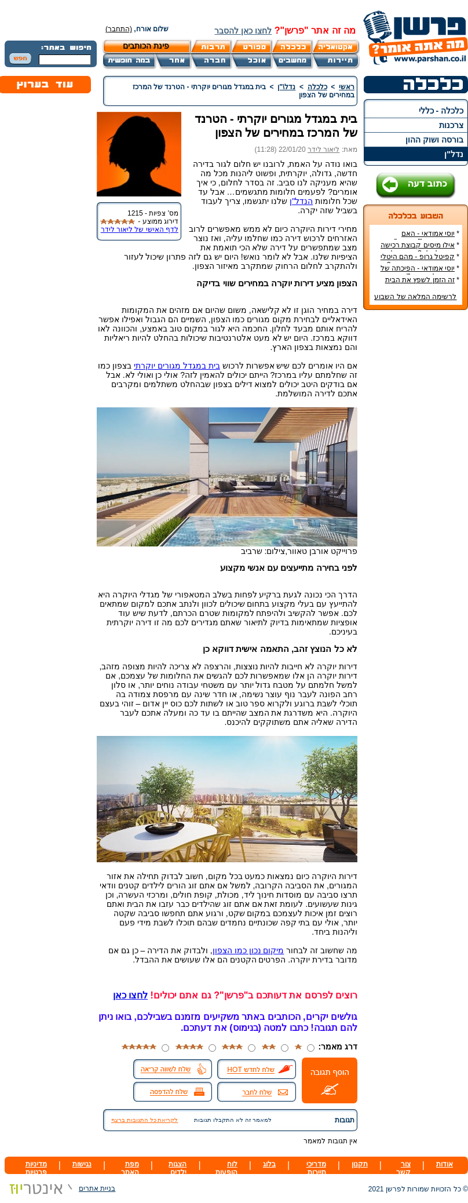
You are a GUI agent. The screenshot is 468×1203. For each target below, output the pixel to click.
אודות (444, 1164)
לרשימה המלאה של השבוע (415, 297)
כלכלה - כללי (441, 110)
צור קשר (403, 1168)
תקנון (360, 1164)
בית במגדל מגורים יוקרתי (177, 365)
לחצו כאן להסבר (243, 30)
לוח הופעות (226, 1168)
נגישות (82, 1164)
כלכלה (317, 87)
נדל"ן (453, 154)
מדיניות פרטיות (36, 1168)
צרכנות (451, 125)
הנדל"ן (301, 201)
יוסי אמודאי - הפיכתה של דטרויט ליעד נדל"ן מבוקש (420, 272)
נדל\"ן (286, 87)
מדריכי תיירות (316, 1168)
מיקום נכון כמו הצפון (248, 950)
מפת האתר (130, 1168)
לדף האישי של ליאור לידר (139, 229)
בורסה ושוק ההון (434, 139)
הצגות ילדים (178, 1168)
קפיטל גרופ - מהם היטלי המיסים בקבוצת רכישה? (420, 261)
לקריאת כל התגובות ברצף (144, 1120)
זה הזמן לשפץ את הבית (420, 280)
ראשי (346, 87)
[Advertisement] (416, 492)
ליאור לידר (323, 149)
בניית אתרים (60, 1188)
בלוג (269, 1164)
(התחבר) (118, 29)
